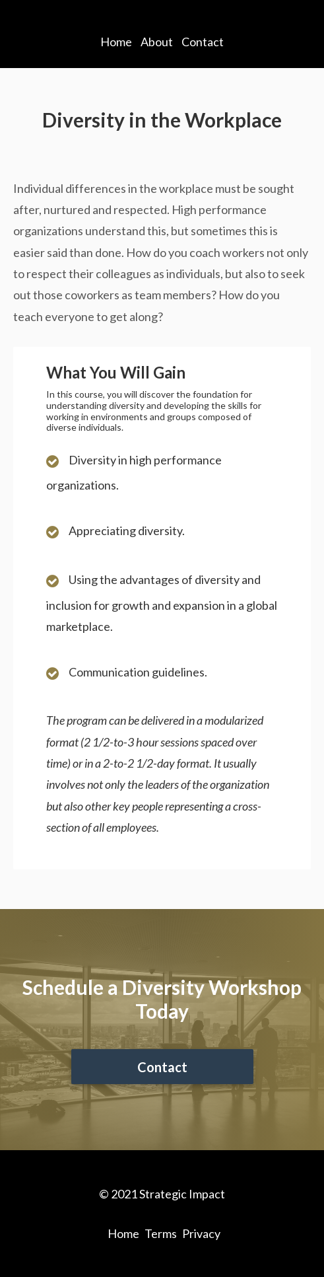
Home (116, 41)
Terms (161, 1233)
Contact (202, 41)
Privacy (201, 1233)
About (157, 41)
